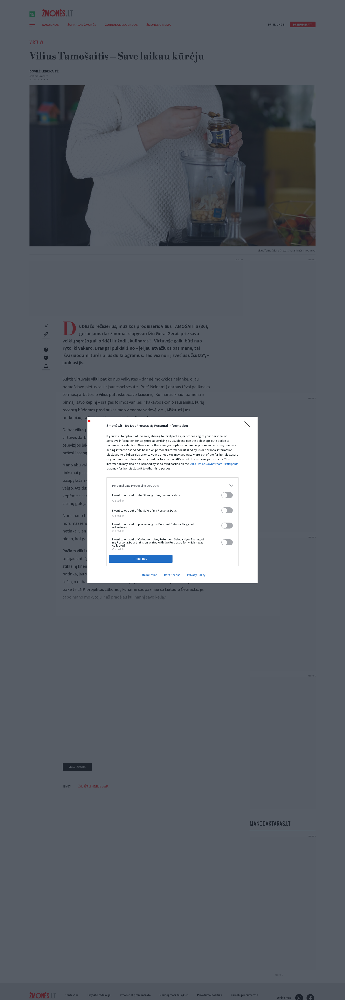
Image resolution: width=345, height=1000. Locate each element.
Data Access (172, 575)
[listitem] (172, 485)
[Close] (248, 425)
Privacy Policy (196, 575)
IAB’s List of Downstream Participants (214, 464)
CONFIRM (141, 559)
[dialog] (172, 500)
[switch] (227, 495)
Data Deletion (148, 575)
